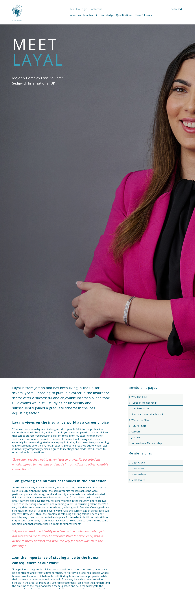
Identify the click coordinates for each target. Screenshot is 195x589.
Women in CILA (140, 419)
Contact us (96, 9)
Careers (135, 431)
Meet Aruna (138, 462)
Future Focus (138, 425)
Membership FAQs (142, 408)
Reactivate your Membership (147, 414)
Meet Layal (137, 468)
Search (177, 9)
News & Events (143, 15)
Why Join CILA (139, 396)
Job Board (136, 437)
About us (75, 15)
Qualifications (124, 15)
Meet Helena (138, 474)
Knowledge (107, 15)
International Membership (146, 443)
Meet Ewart (138, 479)
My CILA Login (78, 9)
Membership (90, 15)
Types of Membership (144, 402)
